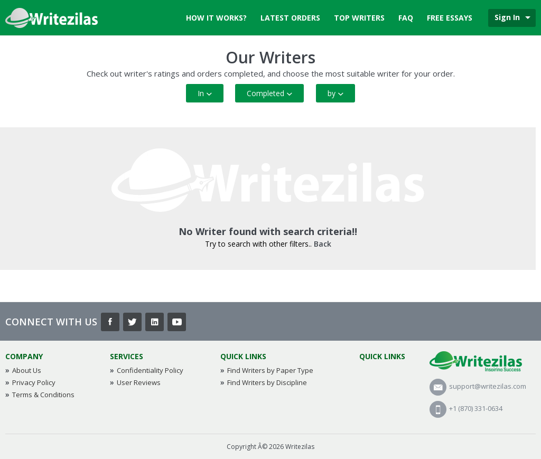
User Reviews (139, 382)
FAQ (405, 18)
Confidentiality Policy (150, 370)
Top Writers (359, 18)
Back (322, 244)
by (335, 93)
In (205, 93)
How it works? (216, 18)
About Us (26, 370)
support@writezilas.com (478, 386)
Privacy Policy (33, 382)
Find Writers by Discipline (267, 382)
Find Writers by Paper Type (270, 370)
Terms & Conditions (43, 394)
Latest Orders (290, 18)
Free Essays (449, 18)
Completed (269, 93)
